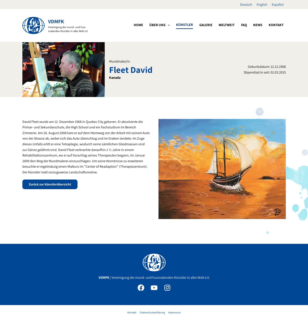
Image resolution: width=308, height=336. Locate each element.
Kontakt (132, 312)
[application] (185, 25)
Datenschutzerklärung (152, 312)
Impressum (173, 312)
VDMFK (56, 21)
